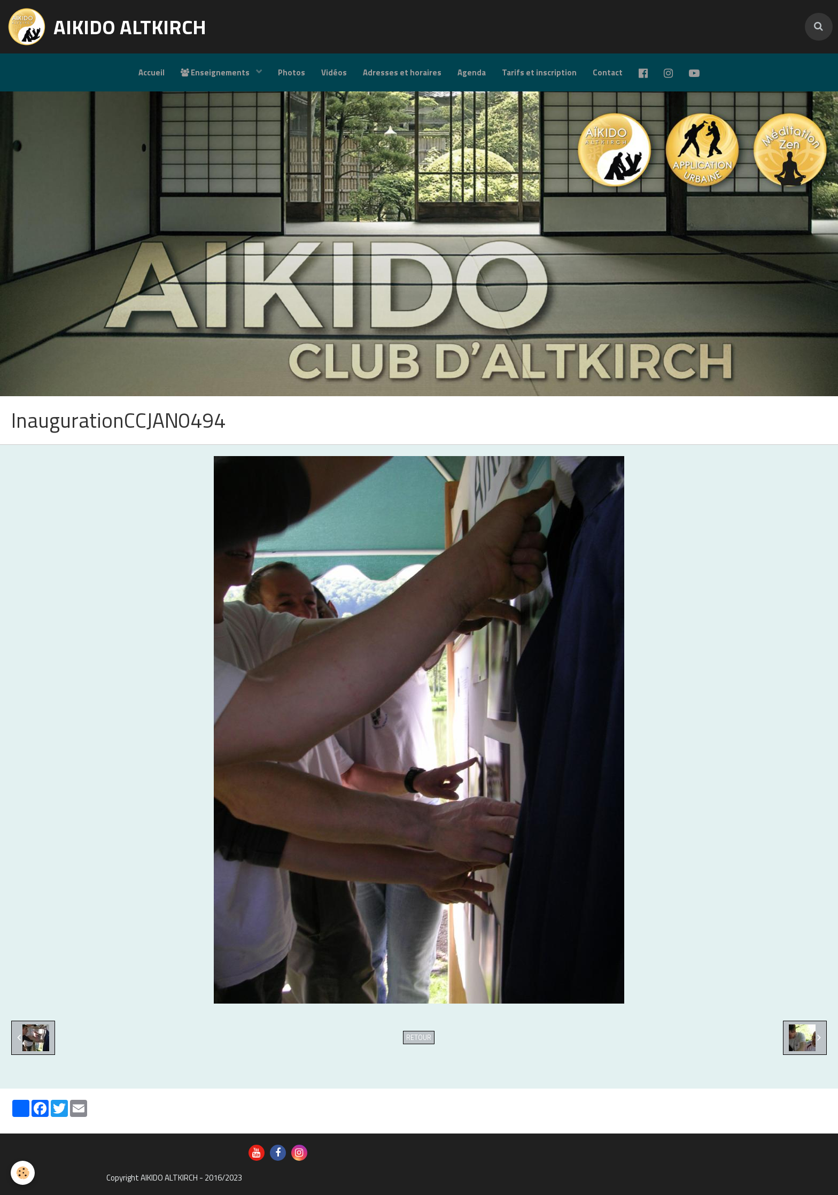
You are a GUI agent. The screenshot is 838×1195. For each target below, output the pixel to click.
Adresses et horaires (402, 72)
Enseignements (216, 72)
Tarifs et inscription (539, 72)
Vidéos (334, 72)
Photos (291, 72)
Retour (418, 1037)
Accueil (151, 72)
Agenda (471, 72)
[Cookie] (23, 1173)
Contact (608, 72)
